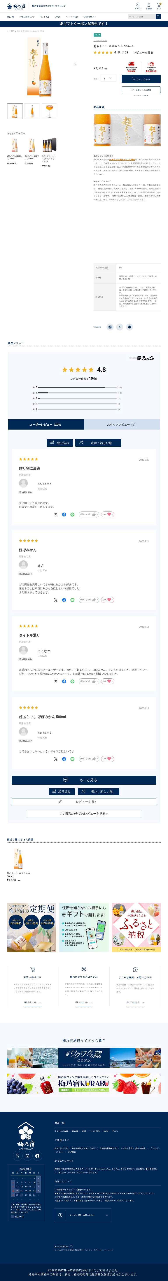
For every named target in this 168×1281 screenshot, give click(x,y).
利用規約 (72, 1152)
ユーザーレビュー (46, 424)
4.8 (101, 369)
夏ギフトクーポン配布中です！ (84, 24)
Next (75, 64)
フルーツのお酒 (71, 16)
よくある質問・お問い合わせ (133, 1148)
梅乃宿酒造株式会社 (62, 1246)
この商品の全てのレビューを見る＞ (84, 813)
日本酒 (57, 16)
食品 (106, 1131)
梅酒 (84, 1131)
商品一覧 (10, 16)
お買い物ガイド (89, 16)
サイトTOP (10, 31)
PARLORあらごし (27, 16)
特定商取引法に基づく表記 (83, 1148)
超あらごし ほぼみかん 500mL (18, 875)
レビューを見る (143, 52)
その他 (115, 1131)
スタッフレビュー (122, 424)
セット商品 (44, 16)
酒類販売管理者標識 (108, 1148)
